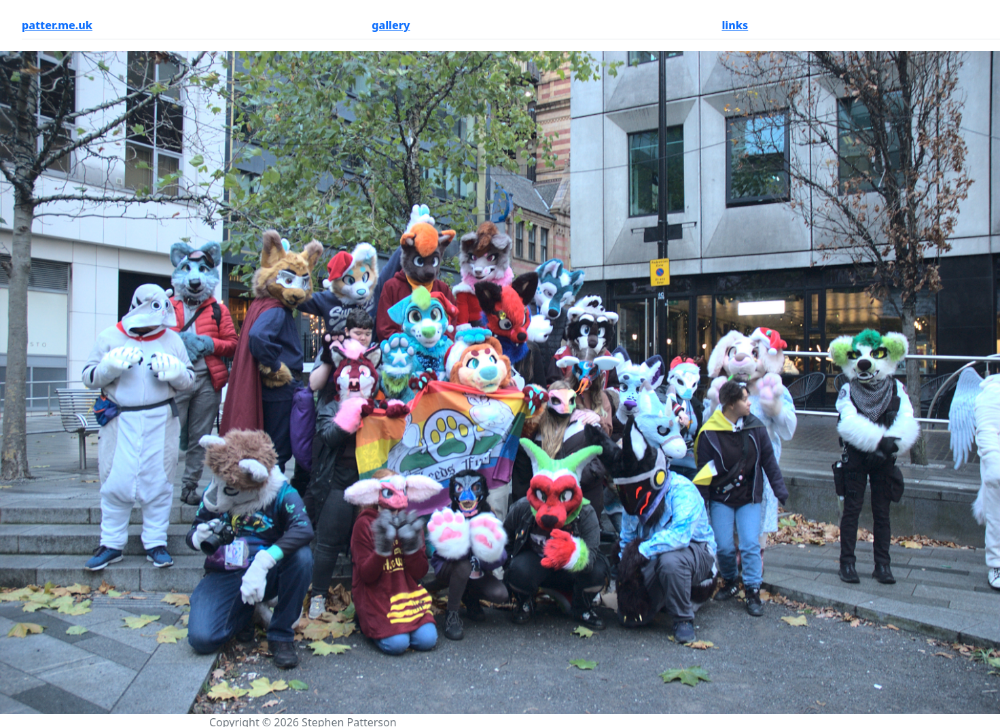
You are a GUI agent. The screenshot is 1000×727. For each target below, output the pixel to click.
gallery (391, 25)
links (734, 25)
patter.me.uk (57, 25)
